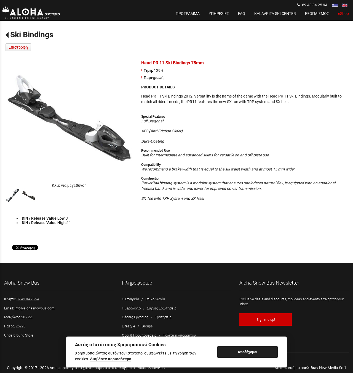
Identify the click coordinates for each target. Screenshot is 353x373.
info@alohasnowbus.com (35, 308)
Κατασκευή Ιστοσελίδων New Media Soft (310, 368)
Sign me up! (265, 319)
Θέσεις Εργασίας (135, 317)
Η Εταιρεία (130, 299)
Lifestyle (128, 326)
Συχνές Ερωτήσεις (161, 308)
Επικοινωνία (155, 299)
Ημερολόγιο (131, 308)
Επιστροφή (18, 47)
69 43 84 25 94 (312, 5)
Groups (147, 326)
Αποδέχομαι (247, 352)
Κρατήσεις (163, 317)
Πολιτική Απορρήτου (179, 335)
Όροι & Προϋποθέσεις (139, 335)
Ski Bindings (31, 34)
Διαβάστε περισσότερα (110, 359)
